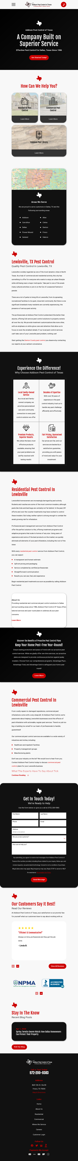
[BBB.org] (46, 1146)
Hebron (45, 237)
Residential (39, 1114)
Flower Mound (27, 232)
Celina (45, 222)
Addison (25, 218)
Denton (45, 227)
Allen (44, 218)
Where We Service (39, 1125)
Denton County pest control (35, 340)
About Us (39, 1109)
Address (15, 829)
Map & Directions (39, 1093)
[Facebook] (32, 1146)
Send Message (39, 880)
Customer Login (39, 1135)
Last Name (44, 814)
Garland (25, 237)
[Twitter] (37, 1146)
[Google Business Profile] (41, 1146)
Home (39, 1104)
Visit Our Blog (19, 1047)
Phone (15, 822)
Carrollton (26, 222)
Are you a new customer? (21, 837)
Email (42, 822)
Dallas (24, 227)
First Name (16, 814)
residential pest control (28, 551)
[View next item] (17, 966)
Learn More (16, 620)
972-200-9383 (39, 1073)
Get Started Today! (39, 58)
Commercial (39, 1120)
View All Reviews (57, 966)
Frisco (45, 232)
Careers (39, 1130)
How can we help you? (20, 844)
